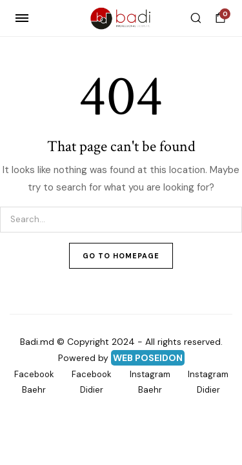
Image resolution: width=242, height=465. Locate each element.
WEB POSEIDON (148, 358)
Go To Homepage (121, 255)
